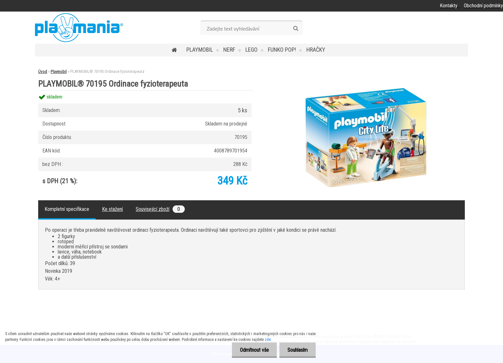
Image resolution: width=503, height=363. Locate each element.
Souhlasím (297, 350)
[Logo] (79, 28)
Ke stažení (112, 209)
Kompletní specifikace (67, 209)
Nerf (229, 49)
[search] (295, 28)
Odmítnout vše (254, 350)
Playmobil (199, 49)
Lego (251, 49)
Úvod (42, 71)
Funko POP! (282, 49)
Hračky (315, 49)
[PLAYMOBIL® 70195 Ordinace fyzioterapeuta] (365, 90)
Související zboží (160, 209)
